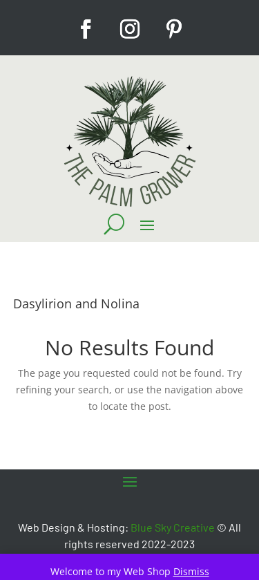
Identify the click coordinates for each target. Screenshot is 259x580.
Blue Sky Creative (173, 527)
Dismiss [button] (191, 571)
